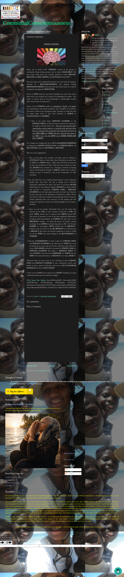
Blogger (105, 527)
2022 (106, 101)
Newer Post (32, 366)
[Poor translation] (8, 543)
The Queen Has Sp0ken (37, 280)
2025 (106, 95)
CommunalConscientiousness (36, 23)
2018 (106, 120)
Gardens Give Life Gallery (13, 477)
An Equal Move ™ (11, 480)
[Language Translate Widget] (93, 176)
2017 (106, 124)
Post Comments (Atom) (42, 371)
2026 (106, 92)
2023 (106, 98)
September (109, 110)
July (107, 116)
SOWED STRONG (112, 113)
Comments (69, 473)
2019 (106, 107)
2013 (106, 127)
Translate (95, 179)
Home (52, 366)
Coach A (97, 35)
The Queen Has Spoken (12, 483)
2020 (106, 104)
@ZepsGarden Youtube (71, 453)
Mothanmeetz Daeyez (35, 384)
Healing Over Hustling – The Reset (19, 404)
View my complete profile (89, 81)
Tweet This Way (69, 459)
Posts (67, 469)
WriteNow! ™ (10, 486)
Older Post (71, 366)
